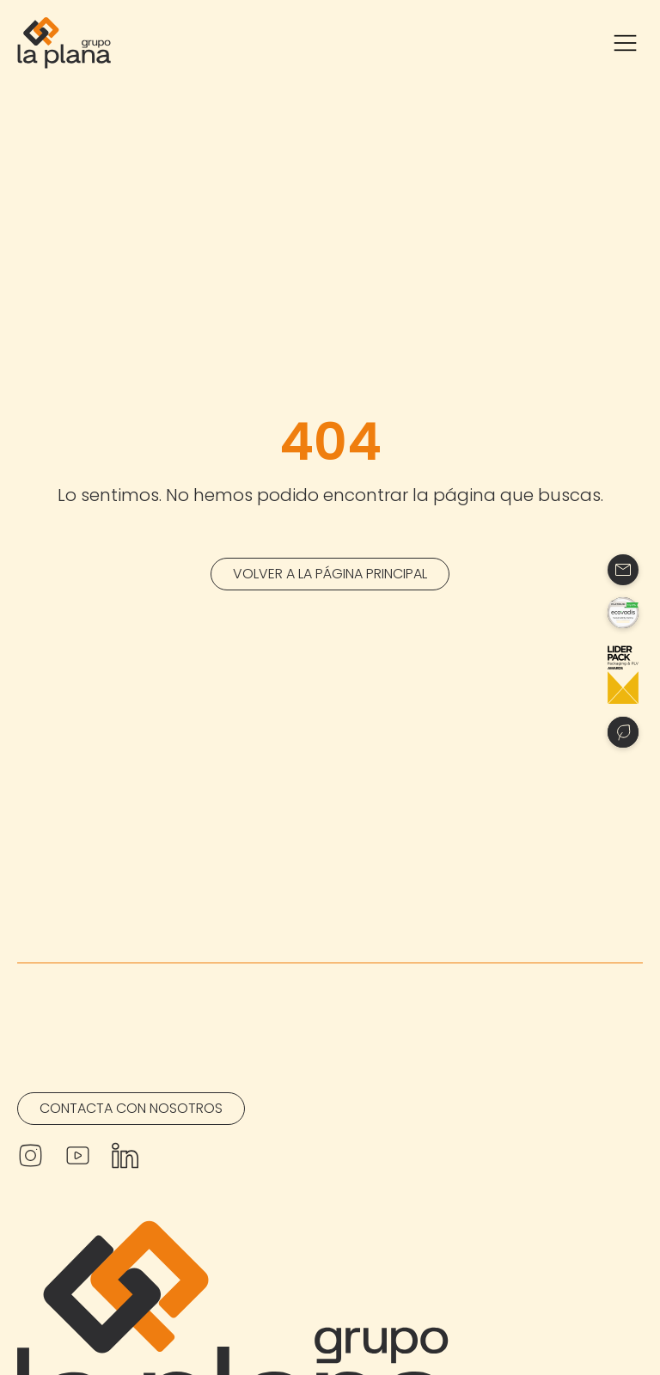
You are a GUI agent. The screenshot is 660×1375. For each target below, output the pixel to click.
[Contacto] (623, 569)
